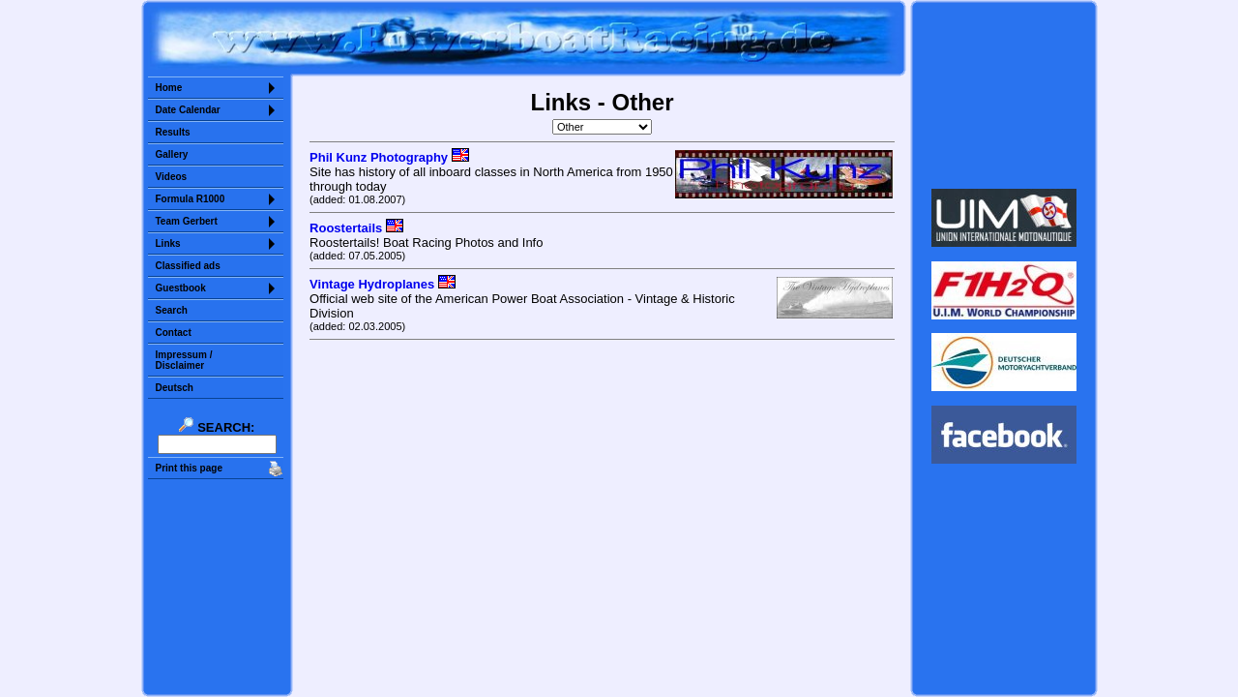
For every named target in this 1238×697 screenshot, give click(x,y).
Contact (174, 332)
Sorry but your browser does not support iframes (1003, 94)
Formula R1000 (190, 199)
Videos (172, 176)
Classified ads (188, 265)
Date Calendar (188, 110)
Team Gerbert (187, 221)
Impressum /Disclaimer (184, 360)
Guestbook (181, 288)
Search (172, 310)
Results (173, 132)
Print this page (189, 468)
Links (168, 243)
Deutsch (174, 387)
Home (169, 87)
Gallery (172, 154)
